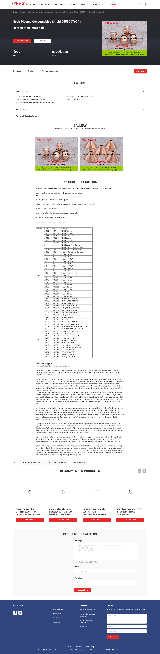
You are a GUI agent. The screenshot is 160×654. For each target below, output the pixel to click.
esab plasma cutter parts (31, 462)
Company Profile (58, 609)
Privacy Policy (90, 647)
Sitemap (68, 647)
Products (23, 12)
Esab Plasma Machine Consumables (40, 12)
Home (15, 12)
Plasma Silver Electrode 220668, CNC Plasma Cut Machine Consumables (60, 512)
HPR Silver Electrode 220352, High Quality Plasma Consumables (129, 512)
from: (77, 567)
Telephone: (79, 578)
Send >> (112, 637)
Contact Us (56, 622)
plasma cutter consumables (56, 462)
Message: (78, 541)
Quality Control (57, 618)
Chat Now (43, 41)
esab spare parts (79, 462)
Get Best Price (22, 41)
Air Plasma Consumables (87, 610)
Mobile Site (78, 647)
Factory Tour (57, 613)
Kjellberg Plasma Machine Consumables (87, 615)
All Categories (84, 627)
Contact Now (83, 590)
